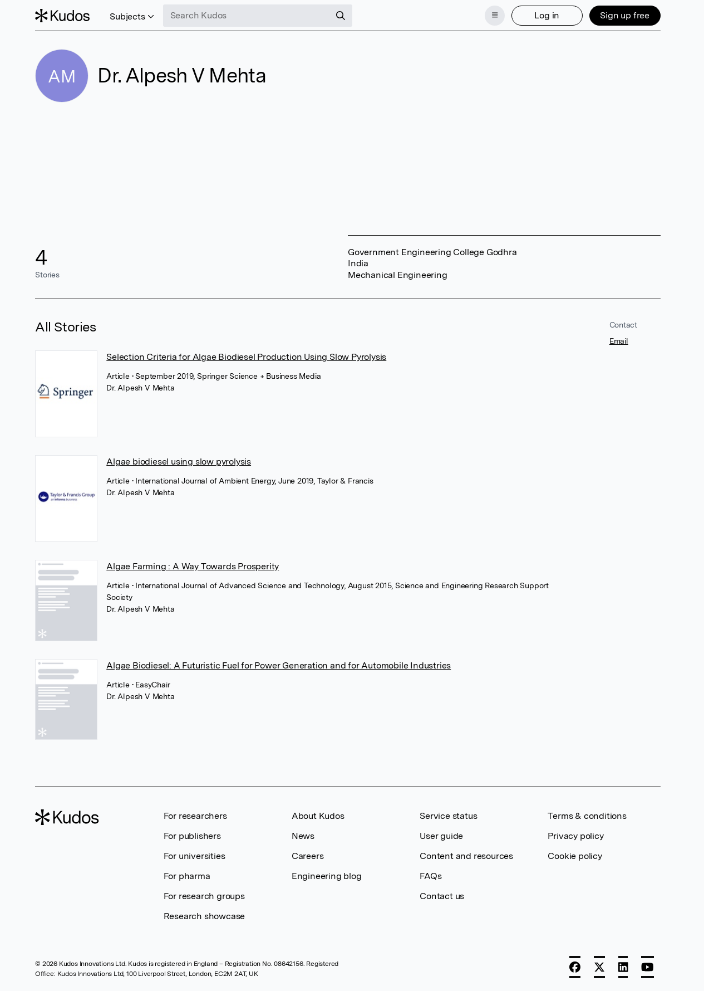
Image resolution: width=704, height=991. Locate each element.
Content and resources (466, 856)
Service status (448, 816)
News (303, 836)
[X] (599, 967)
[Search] (340, 15)
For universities (194, 856)
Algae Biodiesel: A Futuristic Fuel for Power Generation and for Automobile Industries (278, 665)
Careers (308, 856)
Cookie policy (575, 856)
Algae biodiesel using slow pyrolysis (178, 461)
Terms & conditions (587, 816)
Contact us (442, 896)
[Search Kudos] (246, 15)
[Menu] (495, 16)
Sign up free (624, 15)
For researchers (195, 816)
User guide (441, 836)
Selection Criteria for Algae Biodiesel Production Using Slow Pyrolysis (246, 357)
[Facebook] (574, 967)
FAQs (430, 876)
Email (618, 340)
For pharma (187, 876)
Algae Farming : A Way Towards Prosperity (192, 566)
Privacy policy (575, 836)
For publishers (192, 836)
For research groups (204, 896)
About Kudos (318, 816)
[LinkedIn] (623, 967)
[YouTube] (647, 967)
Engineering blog (327, 876)
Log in (546, 15)
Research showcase (204, 916)
